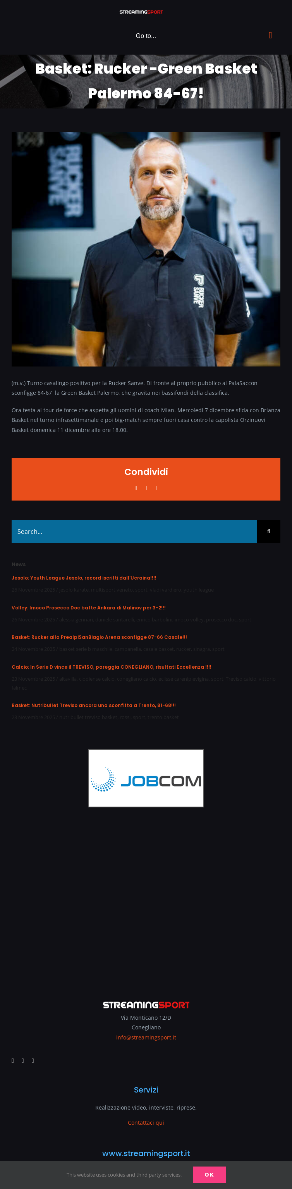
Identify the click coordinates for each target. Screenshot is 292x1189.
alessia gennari (76, 619)
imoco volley (189, 619)
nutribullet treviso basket (88, 717)
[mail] (33, 1061)
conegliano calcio (136, 678)
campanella (128, 648)
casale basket (158, 648)
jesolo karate (74, 589)
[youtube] (23, 1061)
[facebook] (13, 1061)
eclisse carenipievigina (183, 678)
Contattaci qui (146, 1122)
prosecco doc (221, 619)
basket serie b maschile (85, 648)
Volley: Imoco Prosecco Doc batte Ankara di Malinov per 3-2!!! (89, 607)
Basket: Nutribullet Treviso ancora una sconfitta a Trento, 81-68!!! (94, 705)
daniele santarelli (114, 619)
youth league (199, 589)
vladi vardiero (165, 589)
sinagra (201, 648)
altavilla (68, 678)
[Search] (268, 531)
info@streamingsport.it (146, 1037)
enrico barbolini (154, 619)
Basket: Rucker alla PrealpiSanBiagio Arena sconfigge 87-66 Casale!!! (99, 637)
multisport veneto (112, 589)
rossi (125, 717)
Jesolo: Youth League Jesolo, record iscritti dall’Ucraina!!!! (84, 578)
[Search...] (134, 531)
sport (141, 589)
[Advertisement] (146, 898)
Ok (209, 1175)
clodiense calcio (97, 678)
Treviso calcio (241, 678)
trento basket (163, 717)
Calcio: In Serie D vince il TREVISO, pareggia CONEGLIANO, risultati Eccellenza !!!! (111, 667)
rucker (183, 648)
